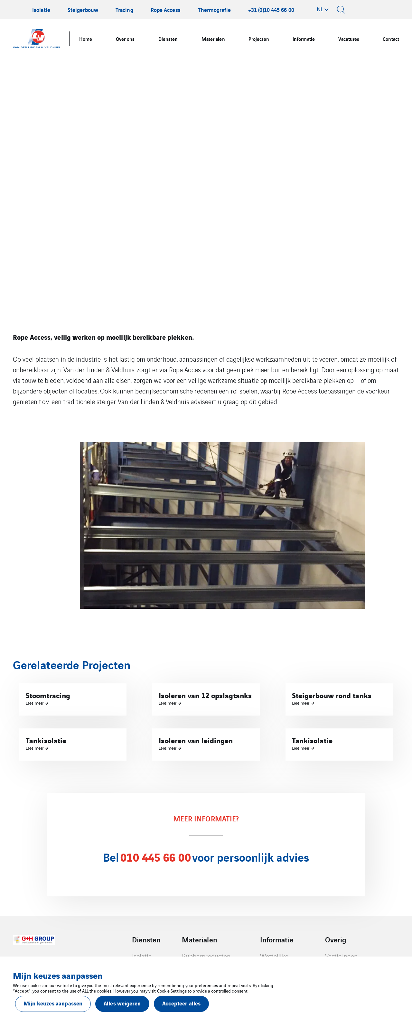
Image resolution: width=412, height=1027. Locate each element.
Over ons (125, 38)
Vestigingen (341, 956)
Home (85, 38)
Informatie (304, 38)
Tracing (124, 9)
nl (320, 9)
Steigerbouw (83, 9)
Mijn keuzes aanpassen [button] (52, 1003)
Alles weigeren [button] (122, 1003)
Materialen (213, 38)
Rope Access (166, 9)
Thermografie (214, 9)
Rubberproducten (206, 956)
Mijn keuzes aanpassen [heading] (57, 975)
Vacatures (348, 38)
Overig (336, 939)
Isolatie (41, 9)
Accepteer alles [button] (181, 1003)
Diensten (168, 38)
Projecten (258, 38)
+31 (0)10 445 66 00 (271, 9)
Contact (391, 38)
